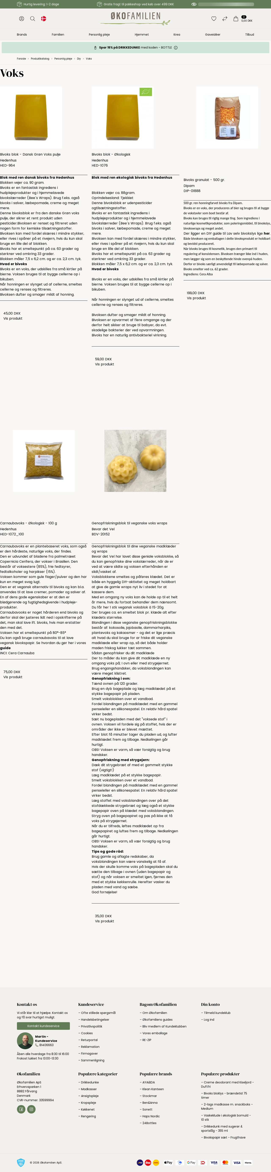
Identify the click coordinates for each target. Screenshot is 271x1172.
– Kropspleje (87, 1103)
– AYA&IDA (147, 1082)
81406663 (46, 1045)
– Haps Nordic (150, 1116)
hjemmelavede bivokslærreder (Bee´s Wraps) (124, 221)
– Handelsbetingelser (93, 1019)
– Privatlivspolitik (90, 1026)
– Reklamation (89, 1047)
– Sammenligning (91, 1060)
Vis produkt (12, 318)
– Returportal (88, 1040)
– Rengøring (87, 1116)
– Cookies (85, 1033)
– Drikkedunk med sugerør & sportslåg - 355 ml (221, 1128)
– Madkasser (87, 1089)
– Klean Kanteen (152, 1089)
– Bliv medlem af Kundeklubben (163, 1026)
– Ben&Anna (149, 1103)
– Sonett (146, 1109)
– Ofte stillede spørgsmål (97, 1013)
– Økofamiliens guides (156, 1019)
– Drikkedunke (88, 1082)
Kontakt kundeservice (43, 1026)
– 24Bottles (148, 1123)
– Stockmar (148, 1096)
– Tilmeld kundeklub (216, 1013)
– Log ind (207, 1019)
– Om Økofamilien (153, 1013)
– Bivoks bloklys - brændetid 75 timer (224, 1095)
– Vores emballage (153, 1033)
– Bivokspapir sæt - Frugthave (223, 1137)
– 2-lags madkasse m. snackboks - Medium (227, 1106)
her (267, 233)
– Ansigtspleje (88, 1096)
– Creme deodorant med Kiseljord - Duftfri (227, 1084)
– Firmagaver (88, 1053)
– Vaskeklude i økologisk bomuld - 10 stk (226, 1117)
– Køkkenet (86, 1109)
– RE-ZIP (145, 1040)
